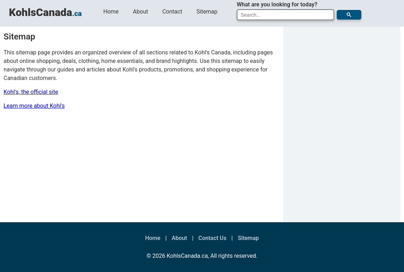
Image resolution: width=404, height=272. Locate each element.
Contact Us (212, 238)
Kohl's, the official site (31, 92)
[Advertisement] (139, 169)
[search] (284, 15)
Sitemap (206, 11)
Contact (172, 11)
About (140, 11)
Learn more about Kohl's (34, 105)
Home (111, 11)
